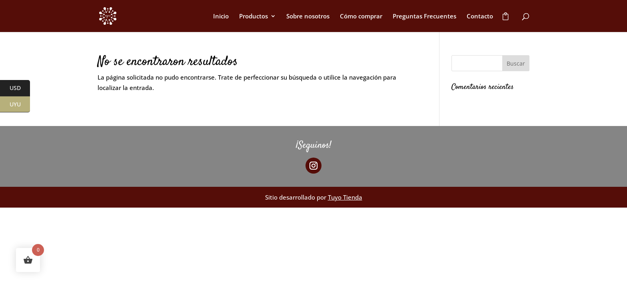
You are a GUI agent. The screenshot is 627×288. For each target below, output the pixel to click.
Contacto (480, 16)
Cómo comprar (361, 16)
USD (20, 88)
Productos (253, 16)
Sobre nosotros (307, 16)
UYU (20, 104)
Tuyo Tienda (345, 197)
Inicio (221, 16)
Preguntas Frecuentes (424, 16)
